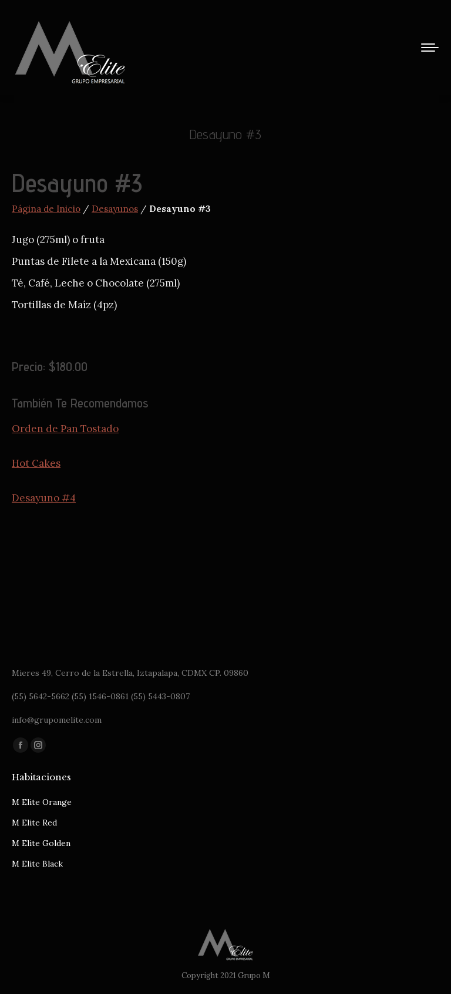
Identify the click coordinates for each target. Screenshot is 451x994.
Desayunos (115, 208)
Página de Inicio (46, 208)
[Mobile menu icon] (429, 47)
